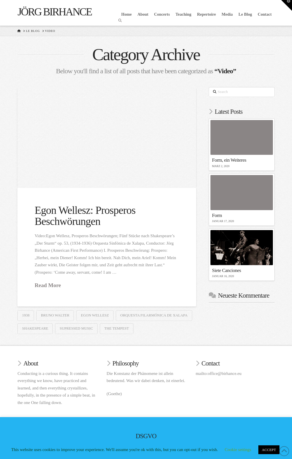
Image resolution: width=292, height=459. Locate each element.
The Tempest (116, 328)
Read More (48, 285)
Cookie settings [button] (238, 449)
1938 (25, 315)
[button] (286, 5)
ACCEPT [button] (269, 450)
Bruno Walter (55, 315)
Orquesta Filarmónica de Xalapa (154, 315)
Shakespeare (35, 328)
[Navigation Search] (120, 21)
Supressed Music (76, 328)
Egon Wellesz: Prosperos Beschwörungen (85, 215)
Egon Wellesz (95, 315)
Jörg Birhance (54, 11)
